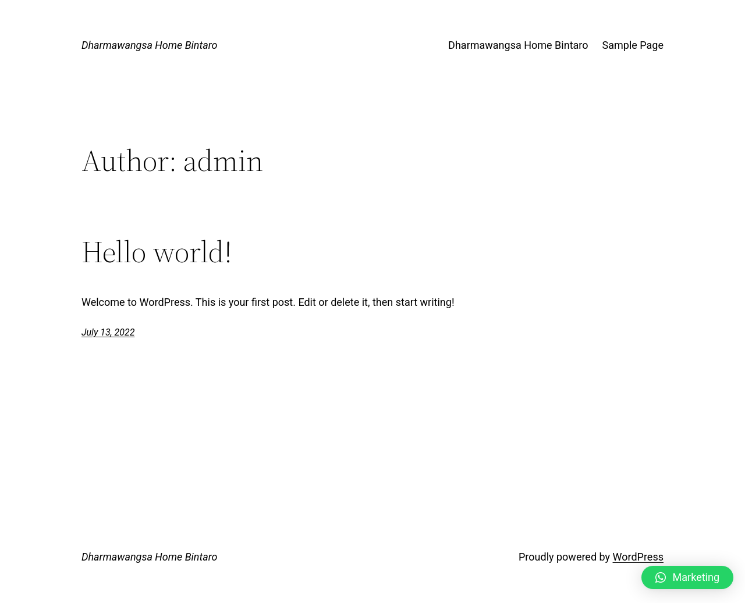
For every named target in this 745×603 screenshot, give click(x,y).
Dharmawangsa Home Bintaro (149, 45)
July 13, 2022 (107, 332)
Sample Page (633, 45)
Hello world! (156, 251)
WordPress (638, 557)
